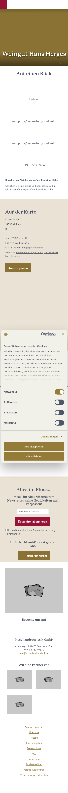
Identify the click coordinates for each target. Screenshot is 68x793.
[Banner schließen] (63, 334)
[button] (3, 4)
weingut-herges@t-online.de (28, 247)
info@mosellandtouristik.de (34, 653)
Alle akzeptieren (34, 446)
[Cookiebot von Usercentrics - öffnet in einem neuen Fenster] (42, 334)
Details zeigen (49, 436)
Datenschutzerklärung (44, 530)
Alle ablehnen (34, 456)
